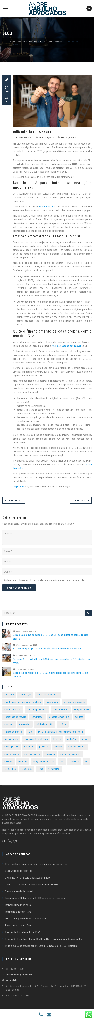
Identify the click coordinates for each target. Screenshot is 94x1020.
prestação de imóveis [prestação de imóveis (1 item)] (70, 754)
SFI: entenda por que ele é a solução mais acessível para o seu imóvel (49, 648)
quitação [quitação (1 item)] (8, 761)
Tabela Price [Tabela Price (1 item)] (10, 769)
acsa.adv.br (11, 980)
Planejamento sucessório (18, 925)
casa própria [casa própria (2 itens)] (52, 702)
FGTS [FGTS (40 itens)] (30, 732)
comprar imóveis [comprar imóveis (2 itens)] (61, 709)
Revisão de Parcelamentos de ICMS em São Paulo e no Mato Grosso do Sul (43, 939)
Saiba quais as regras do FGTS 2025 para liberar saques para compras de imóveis (50, 674)
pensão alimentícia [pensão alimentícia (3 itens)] (77, 746)
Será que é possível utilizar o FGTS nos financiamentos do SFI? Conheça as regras (51, 661)
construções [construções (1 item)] (38, 717)
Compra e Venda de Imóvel (19, 891)
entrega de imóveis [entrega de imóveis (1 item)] (13, 732)
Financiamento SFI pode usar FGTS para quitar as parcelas (35, 898)
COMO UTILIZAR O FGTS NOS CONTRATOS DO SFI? (31, 884)
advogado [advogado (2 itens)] (9, 694)
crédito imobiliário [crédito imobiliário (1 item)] (44, 724)
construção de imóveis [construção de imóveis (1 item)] (15, 717)
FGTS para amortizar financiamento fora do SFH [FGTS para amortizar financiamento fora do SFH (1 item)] (60, 732)
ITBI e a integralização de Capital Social (25, 918)
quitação (72, 137)
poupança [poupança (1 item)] (50, 754)
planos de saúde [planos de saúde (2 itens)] (32, 754)
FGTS (64, 137)
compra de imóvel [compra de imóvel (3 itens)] (12, 709)
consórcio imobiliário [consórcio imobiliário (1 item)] (59, 717)
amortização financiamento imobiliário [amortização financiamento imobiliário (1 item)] (22, 702)
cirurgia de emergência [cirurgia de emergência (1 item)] (74, 702)
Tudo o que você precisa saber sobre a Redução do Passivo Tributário (41, 945)
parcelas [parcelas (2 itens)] (58, 746)
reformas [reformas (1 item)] (22, 761)
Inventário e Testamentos (18, 911)
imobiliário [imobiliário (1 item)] (72, 739)
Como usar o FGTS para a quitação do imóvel (28, 877)
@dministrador (24, 137)
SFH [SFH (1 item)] (62, 761)
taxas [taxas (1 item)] (40, 769)
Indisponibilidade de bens (18, 905)
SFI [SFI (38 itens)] (86, 761)
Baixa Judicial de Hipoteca (18, 870)
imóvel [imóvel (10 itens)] (85, 739)
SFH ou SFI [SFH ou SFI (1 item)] (74, 761)
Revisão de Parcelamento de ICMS (23, 932)
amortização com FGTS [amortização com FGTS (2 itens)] (48, 694)
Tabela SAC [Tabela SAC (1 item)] (27, 769)
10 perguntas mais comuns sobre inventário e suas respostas (36, 864)
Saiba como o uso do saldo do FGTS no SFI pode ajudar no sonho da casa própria (50, 637)
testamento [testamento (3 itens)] (54, 769)
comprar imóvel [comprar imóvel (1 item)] (81, 709)
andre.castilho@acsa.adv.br (19, 974)
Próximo (80, 500)
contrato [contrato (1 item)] (79, 717)
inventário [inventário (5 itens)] (29, 746)
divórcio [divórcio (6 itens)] (63, 724)
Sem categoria (46, 137)
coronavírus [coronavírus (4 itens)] (25, 724)
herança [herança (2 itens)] (57, 739)
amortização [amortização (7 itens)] (25, 694)
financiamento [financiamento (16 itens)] (11, 739)
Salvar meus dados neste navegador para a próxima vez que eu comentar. (45, 580)
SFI (80, 137)
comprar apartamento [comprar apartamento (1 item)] (37, 709)
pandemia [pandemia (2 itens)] (43, 746)
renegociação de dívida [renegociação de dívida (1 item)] (43, 761)
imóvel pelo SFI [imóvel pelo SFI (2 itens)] (11, 746)
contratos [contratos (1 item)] (9, 724)
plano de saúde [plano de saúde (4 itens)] (11, 754)
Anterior (14, 500)
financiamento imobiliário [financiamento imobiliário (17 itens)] (36, 739)
